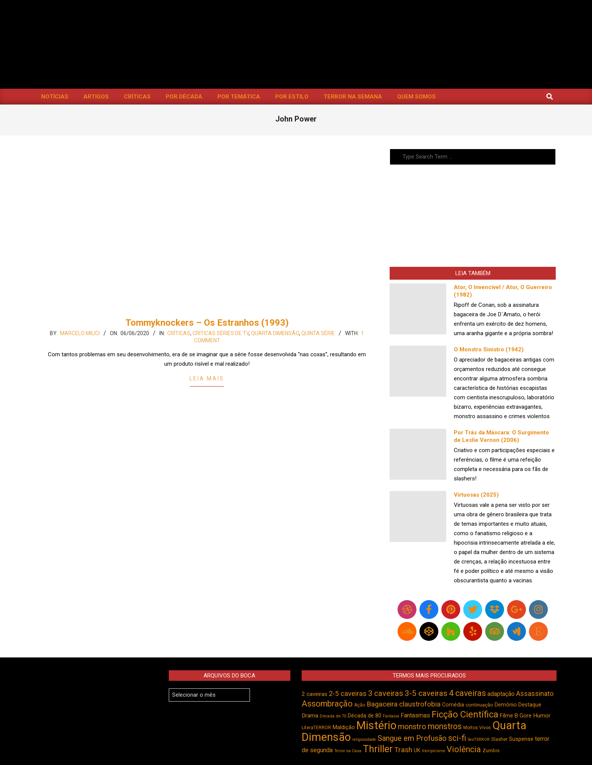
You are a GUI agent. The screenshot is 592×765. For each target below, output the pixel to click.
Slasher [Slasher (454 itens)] (499, 739)
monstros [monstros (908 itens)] (445, 726)
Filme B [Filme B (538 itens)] (509, 715)
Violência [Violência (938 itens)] (464, 749)
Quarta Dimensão (275, 333)
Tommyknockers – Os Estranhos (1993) (207, 322)
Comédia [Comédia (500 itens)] (453, 705)
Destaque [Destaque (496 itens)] (529, 705)
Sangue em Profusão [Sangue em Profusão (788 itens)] (412, 738)
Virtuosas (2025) (476, 494)
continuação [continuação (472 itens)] (479, 705)
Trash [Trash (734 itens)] (403, 749)
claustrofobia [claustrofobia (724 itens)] (420, 704)
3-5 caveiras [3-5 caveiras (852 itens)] (426, 693)
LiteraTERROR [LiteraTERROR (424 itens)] (316, 727)
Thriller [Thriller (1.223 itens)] (378, 748)
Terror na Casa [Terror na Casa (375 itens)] (347, 750)
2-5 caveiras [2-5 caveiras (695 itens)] (348, 693)
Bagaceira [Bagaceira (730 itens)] (382, 704)
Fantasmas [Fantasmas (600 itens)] (415, 715)
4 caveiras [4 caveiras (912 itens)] (467, 693)
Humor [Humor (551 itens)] (541, 715)
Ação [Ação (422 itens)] (359, 705)
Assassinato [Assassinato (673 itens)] (534, 693)
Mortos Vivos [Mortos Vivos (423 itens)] (477, 727)
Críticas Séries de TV (221, 333)
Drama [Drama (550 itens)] (310, 715)
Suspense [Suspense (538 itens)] (521, 739)
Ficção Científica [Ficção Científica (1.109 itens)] (465, 714)
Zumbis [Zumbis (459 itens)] (491, 750)
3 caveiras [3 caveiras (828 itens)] (385, 693)
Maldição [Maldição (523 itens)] (344, 727)
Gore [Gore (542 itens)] (526, 715)
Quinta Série (318, 333)
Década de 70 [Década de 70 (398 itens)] (333, 716)
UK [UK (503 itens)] (417, 750)
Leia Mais (207, 379)
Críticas (178, 333)
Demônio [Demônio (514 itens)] (506, 705)
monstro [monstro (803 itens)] (412, 726)
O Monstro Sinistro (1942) (489, 349)
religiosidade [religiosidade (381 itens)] (364, 739)
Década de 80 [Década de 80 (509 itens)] (364, 716)
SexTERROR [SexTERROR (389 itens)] (479, 739)
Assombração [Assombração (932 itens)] (327, 703)
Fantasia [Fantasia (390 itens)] (391, 716)
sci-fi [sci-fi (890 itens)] (457, 738)
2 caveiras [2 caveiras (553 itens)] (314, 694)
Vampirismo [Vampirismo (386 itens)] (433, 750)
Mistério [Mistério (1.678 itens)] (376, 725)
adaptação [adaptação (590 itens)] (501, 693)
